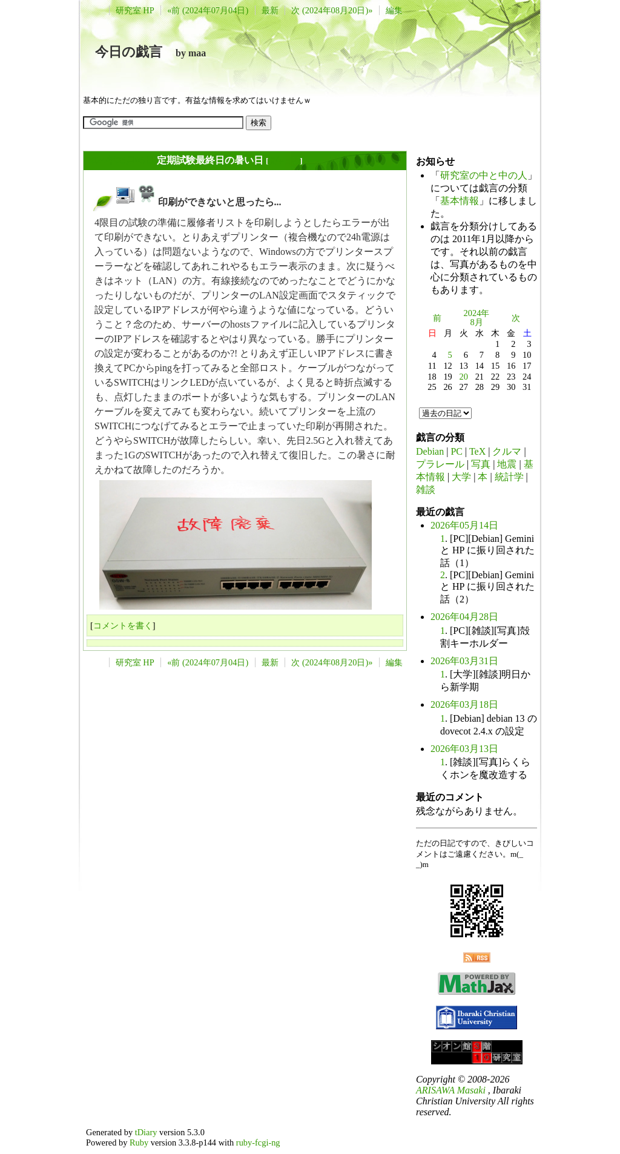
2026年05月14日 (464, 525)
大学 (461, 477)
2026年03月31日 (464, 661)
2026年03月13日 (464, 749)
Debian (430, 451)
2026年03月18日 (464, 704)
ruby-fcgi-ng (258, 1142)
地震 (506, 464)
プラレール (440, 464)
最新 (270, 10)
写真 (480, 464)
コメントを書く (123, 625)
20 (464, 376)
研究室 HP (135, 10)
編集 (394, 10)
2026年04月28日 (464, 617)
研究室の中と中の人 (483, 175)
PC (456, 451)
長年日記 (284, 160)
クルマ (506, 451)
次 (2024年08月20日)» (331, 10)
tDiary (146, 1132)
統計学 (509, 477)
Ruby (139, 1142)
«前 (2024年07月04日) (207, 10)
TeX (477, 451)
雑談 (425, 489)
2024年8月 (477, 318)
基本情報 (459, 201)
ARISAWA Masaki (451, 1090)
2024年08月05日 (120, 160)
